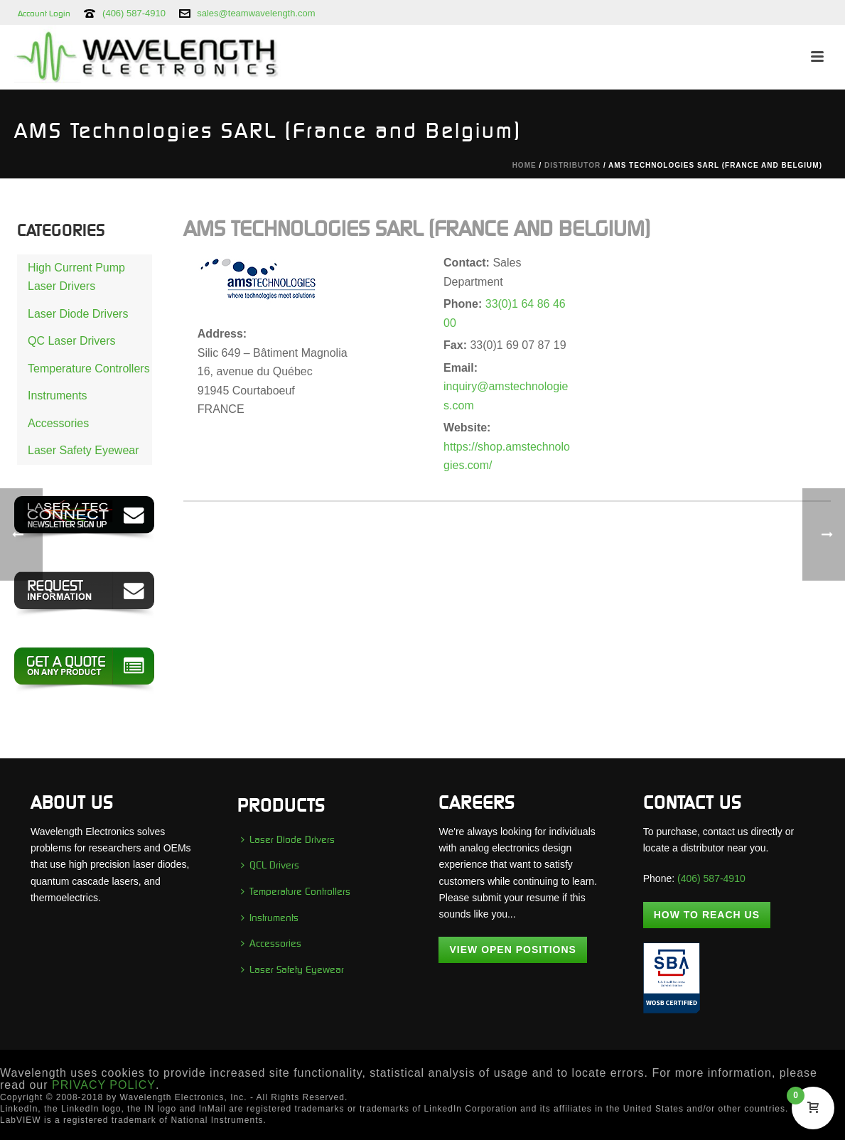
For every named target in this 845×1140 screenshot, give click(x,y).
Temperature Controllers (89, 368)
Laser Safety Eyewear (83, 450)
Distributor (572, 165)
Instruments (57, 395)
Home (524, 165)
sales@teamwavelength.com (256, 13)
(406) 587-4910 (134, 13)
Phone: (464, 304)
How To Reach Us (707, 914)
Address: (222, 334)
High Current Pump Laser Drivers (76, 277)
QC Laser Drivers (72, 341)
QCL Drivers (270, 865)
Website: (466, 427)
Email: (460, 368)
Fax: (456, 345)
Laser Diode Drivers (78, 314)
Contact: (468, 263)
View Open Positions (512, 949)
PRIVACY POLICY (104, 1085)
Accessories (58, 423)
